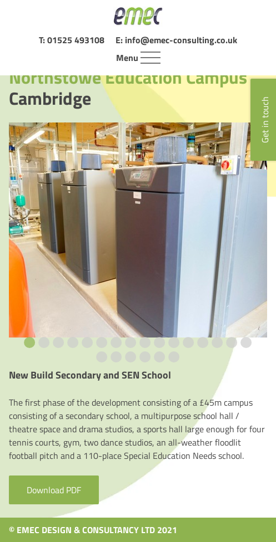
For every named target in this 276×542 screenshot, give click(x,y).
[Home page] (138, 17)
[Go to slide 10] (159, 342)
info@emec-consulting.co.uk (181, 40)
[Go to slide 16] (246, 342)
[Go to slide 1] (30, 342)
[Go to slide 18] (116, 356)
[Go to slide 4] (73, 342)
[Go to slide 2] (44, 342)
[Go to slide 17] (102, 356)
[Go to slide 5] (87, 342)
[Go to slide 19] (131, 356)
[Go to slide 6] (102, 342)
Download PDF (54, 490)
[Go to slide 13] (203, 342)
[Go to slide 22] (174, 356)
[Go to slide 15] (232, 342)
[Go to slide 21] (159, 356)
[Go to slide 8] (131, 342)
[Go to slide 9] (145, 342)
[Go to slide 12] (188, 342)
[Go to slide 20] (145, 356)
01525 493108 (75, 40)
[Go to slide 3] (58, 342)
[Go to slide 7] (116, 342)
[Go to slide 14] (217, 342)
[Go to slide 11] (174, 342)
